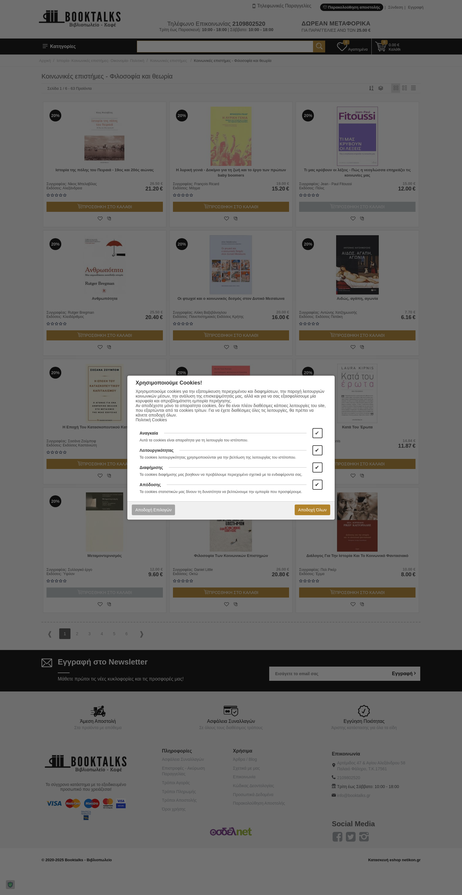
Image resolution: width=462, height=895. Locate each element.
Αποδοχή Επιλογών (153, 509)
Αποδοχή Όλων (312, 509)
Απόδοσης (150, 484)
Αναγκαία (148, 433)
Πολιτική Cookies (151, 419)
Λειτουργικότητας (156, 450)
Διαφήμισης (151, 467)
